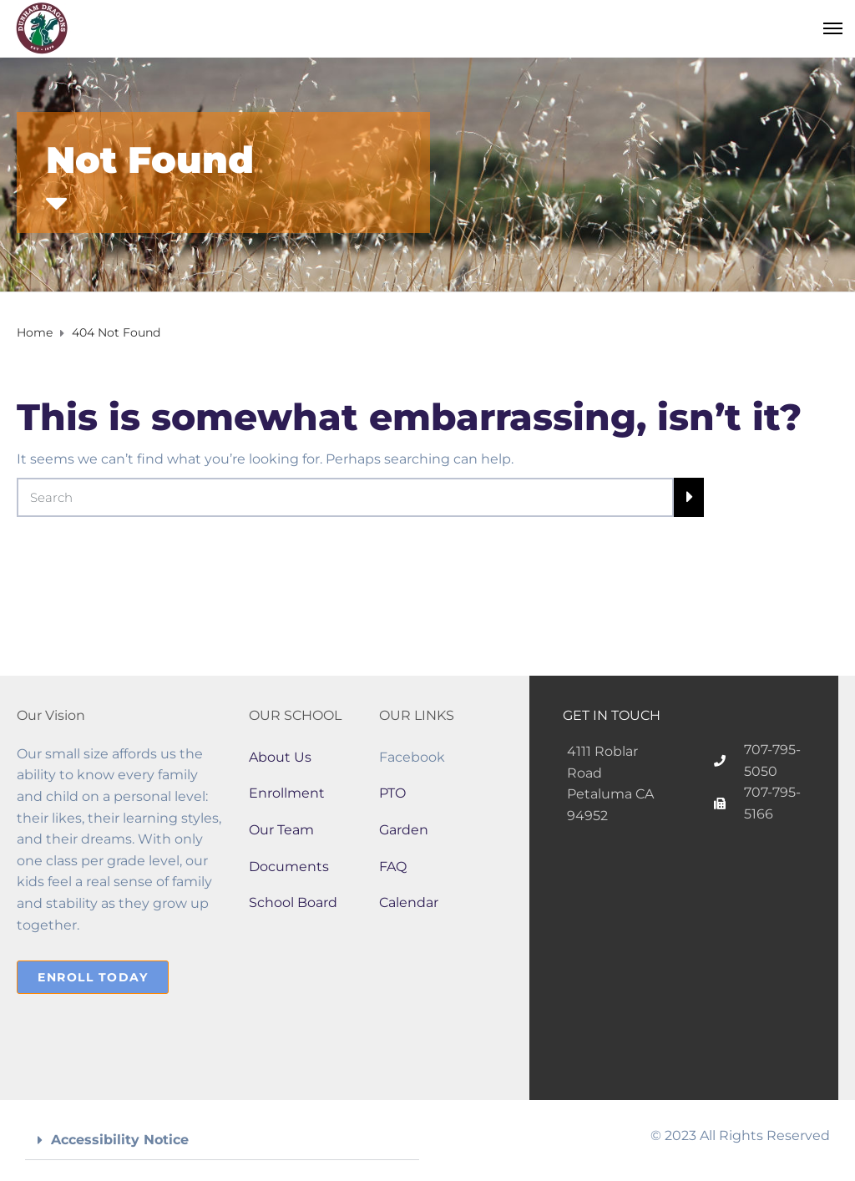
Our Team (281, 830)
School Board (293, 902)
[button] (222, 1140)
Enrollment (287, 793)
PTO (392, 793)
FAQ (393, 866)
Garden (403, 830)
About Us (280, 757)
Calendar (408, 902)
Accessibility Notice (120, 1140)
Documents (289, 866)
